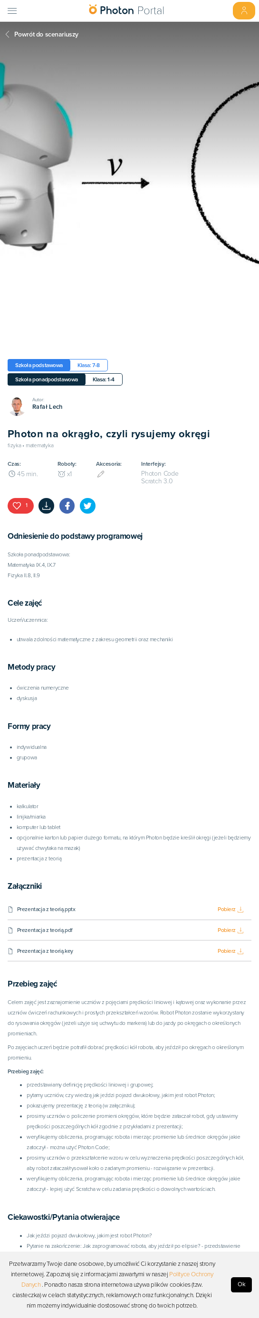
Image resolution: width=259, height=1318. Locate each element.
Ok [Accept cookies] (242, 1284)
